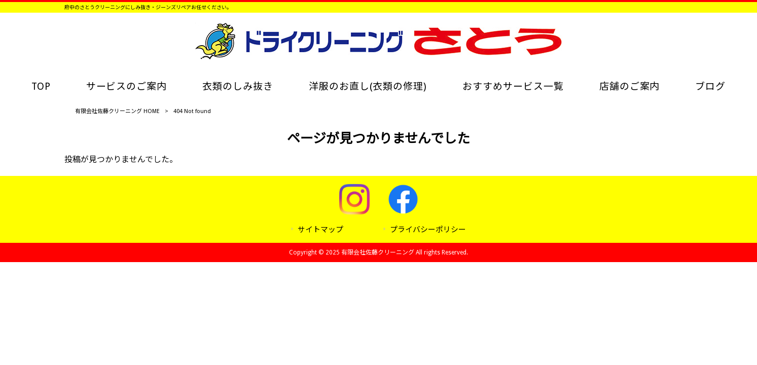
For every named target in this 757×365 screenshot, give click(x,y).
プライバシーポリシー (428, 229)
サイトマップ (320, 229)
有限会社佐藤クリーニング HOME (117, 111)
